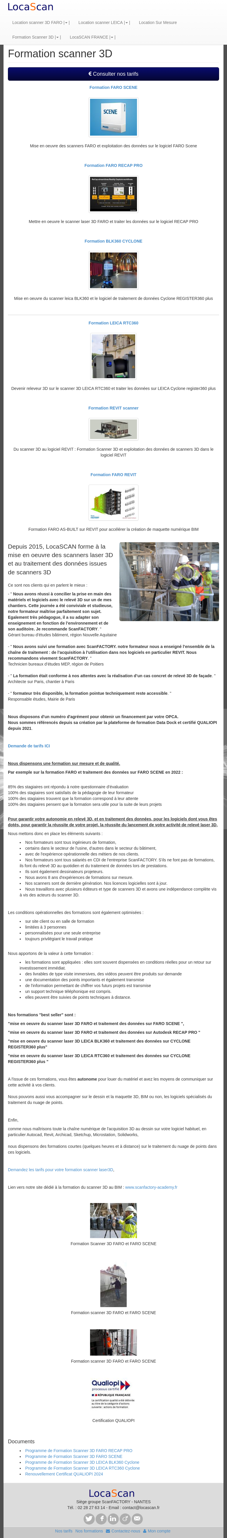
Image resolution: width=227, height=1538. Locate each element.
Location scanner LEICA (101, 22)
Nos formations (89, 1531)
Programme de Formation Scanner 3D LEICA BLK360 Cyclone (82, 1462)
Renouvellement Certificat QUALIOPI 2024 (64, 1474)
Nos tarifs (63, 1531)
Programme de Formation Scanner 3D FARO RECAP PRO (78, 1450)
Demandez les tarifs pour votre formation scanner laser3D (60, 1169)
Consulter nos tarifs (113, 74)
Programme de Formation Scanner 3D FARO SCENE (73, 1456)
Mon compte (156, 1531)
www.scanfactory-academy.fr (151, 1187)
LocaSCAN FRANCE (89, 37)
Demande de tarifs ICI (29, 746)
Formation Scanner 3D (33, 37)
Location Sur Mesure (158, 22)
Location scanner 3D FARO (37, 22)
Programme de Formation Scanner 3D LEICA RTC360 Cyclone (82, 1468)
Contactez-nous (123, 1531)
